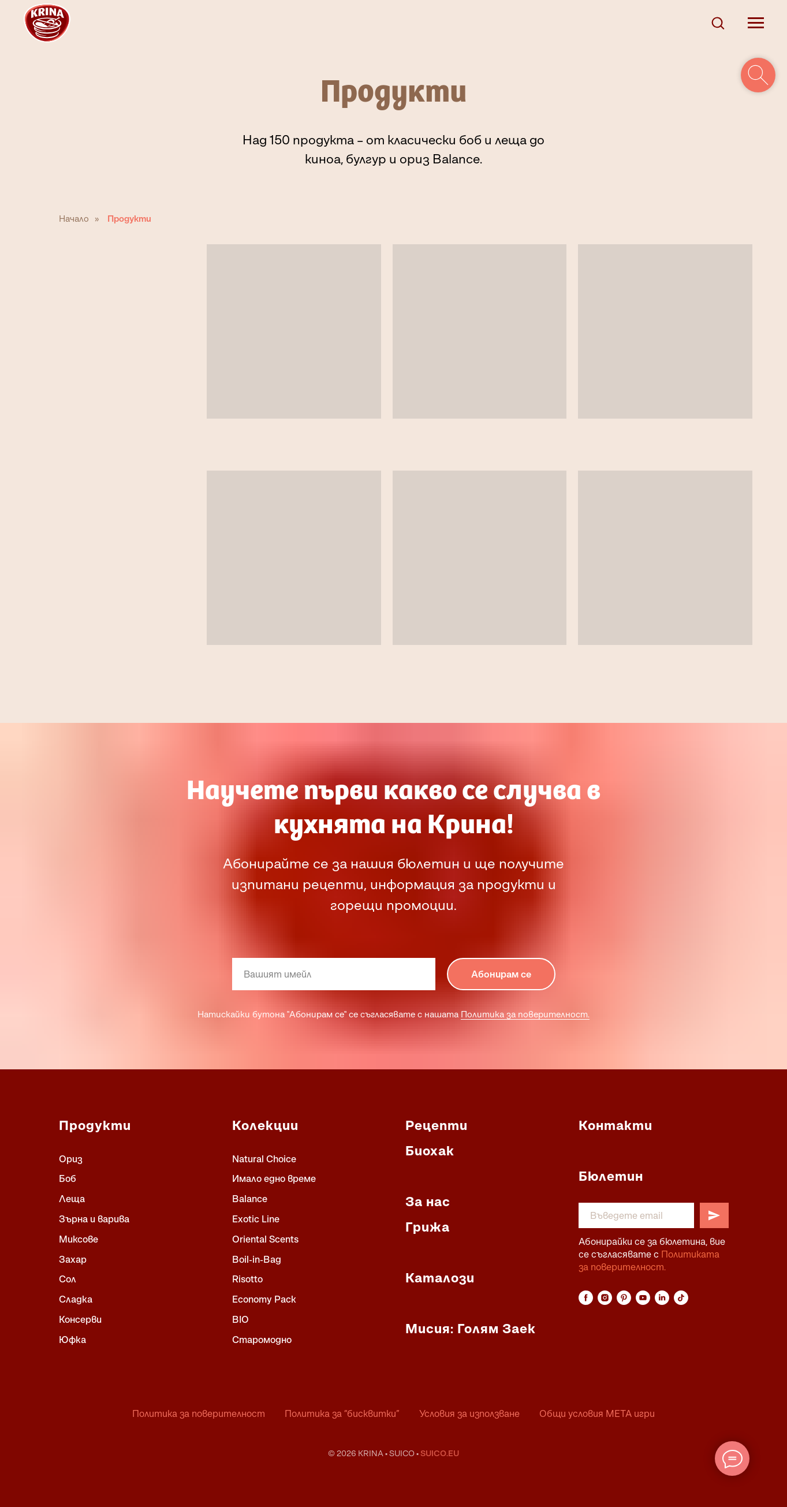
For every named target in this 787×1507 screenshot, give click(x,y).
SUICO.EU (439, 1453)
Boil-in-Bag (256, 1259)
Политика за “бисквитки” (342, 1413)
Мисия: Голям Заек (470, 1328)
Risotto (247, 1279)
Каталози (440, 1277)
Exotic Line (255, 1219)
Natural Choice (264, 1159)
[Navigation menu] (756, 23)
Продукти (129, 218)
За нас (427, 1201)
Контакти (615, 1125)
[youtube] (643, 1297)
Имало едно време (274, 1178)
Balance (249, 1198)
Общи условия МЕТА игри (597, 1413)
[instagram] (605, 1297)
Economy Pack (264, 1299)
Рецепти (436, 1125)
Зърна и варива (94, 1219)
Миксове (78, 1239)
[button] (718, 22)
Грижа (427, 1226)
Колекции (265, 1125)
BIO (240, 1319)
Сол (67, 1279)
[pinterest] (624, 1297)
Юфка (72, 1339)
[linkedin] (662, 1297)
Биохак (429, 1150)
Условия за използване (469, 1413)
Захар (73, 1259)
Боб (67, 1178)
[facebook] (586, 1297)
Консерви (80, 1319)
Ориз (71, 1159)
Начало (74, 218)
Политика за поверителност (198, 1413)
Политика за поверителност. (525, 1014)
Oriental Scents (265, 1239)
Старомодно (262, 1339)
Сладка (75, 1299)
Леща (72, 1198)
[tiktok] (681, 1297)
